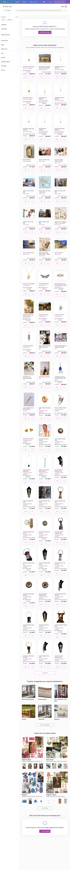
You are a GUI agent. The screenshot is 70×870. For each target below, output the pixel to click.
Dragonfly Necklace (43, 314)
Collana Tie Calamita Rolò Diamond (44, 470)
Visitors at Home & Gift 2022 (28, 191)
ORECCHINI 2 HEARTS (28, 438)
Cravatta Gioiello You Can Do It (44, 625)
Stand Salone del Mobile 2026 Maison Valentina (44, 67)
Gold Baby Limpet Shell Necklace (28, 129)
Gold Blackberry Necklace (42, 129)
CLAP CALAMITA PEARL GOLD (60, 439)
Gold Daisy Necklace (28, 97)
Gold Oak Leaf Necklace (28, 66)
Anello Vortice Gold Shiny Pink (45, 408)
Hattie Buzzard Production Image (27, 377)
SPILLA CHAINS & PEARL (60, 407)
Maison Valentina (43, 69)
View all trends (45, 808)
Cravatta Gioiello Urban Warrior (44, 501)
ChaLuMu (25, 410)
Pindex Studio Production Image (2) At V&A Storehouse (45, 346)
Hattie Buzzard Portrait (44, 376)
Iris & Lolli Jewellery (27, 68)
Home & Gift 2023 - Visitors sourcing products (59, 160)
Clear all (17, 17)
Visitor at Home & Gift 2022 (28, 222)
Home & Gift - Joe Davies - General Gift (45, 191)
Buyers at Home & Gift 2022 (60, 191)
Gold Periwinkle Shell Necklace (59, 129)
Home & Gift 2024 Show (44, 159)
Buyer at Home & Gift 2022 (44, 222)
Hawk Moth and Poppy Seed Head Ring (28, 315)
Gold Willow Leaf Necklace (43, 98)
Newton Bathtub (27, 159)
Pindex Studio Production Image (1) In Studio (61, 346)
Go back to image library (44, 32)
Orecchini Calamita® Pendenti (44, 439)
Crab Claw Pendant (59, 314)
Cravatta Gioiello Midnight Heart (43, 594)
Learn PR (25, 1)
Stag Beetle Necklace (28, 345)
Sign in (49, 1)
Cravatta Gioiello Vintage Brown (61, 625)
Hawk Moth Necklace (44, 283)
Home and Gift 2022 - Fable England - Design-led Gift (44, 253)
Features (18, 1)
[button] (5, 1)
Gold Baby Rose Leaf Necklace (59, 67)
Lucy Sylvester (26, 285)
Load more (45, 673)
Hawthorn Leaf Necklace (29, 283)
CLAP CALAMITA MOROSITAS (27, 470)
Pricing (31, 1)
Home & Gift (42, 161)
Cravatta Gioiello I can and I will (60, 563)
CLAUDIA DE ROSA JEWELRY (43, 411)
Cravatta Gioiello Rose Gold (60, 501)
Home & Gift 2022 (59, 252)
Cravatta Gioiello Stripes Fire (29, 563)
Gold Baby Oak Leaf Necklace (59, 98)
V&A (40, 348)
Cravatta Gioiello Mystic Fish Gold (28, 594)
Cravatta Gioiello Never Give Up (28, 532)
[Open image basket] (65, 10)
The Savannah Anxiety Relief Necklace (28, 408)
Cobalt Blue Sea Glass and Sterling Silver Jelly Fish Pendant (60, 377)
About (36, 1)
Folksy (56, 379)
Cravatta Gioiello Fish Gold (28, 501)
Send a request (45, 831)
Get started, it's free (59, 2)
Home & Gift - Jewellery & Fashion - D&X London (61, 222)
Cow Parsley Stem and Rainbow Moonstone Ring (61, 284)
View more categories (45, 725)
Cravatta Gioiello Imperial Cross (59, 470)
